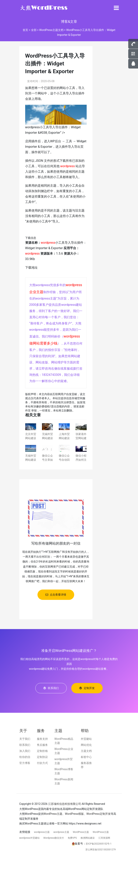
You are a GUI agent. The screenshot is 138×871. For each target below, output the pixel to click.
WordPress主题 (53, 813)
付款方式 (42, 763)
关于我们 (24, 738)
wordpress (67, 166)
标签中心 (86, 756)
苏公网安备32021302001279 (100, 849)
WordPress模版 (74, 813)
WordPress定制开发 (98, 813)
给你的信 (24, 756)
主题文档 (86, 750)
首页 (25, 30)
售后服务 (42, 744)
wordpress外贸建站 (29, 838)
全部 (34, 30)
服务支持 (42, 738)
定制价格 (42, 750)
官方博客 (24, 763)
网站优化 (86, 744)
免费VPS (72, 838)
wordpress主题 (42, 832)
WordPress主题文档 (51, 30)
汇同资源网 (104, 838)
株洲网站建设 (88, 838)
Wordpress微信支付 (53, 838)
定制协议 (42, 756)
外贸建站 (86, 738)
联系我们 (24, 744)
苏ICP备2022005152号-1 (98, 843)
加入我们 (24, 750)
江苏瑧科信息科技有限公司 (64, 803)
